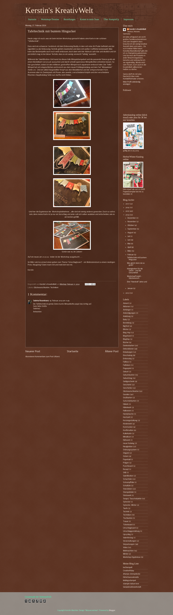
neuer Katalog (128, 443)
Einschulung (127, 355)
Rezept (126, 469)
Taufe (125, 508)
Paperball (126, 460)
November (132, 222)
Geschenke (127, 388)
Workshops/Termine (50, 19)
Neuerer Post (32, 351)
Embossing (127, 359)
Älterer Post (112, 351)
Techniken (54, 288)
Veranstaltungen (129, 541)
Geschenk (127, 385)
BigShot (126, 326)
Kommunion (128, 427)
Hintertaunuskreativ (131, 577)
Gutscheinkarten (129, 401)
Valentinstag (128, 538)
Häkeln (125, 404)
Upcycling (127, 534)
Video (125, 548)
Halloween (127, 411)
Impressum (129, 19)
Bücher (126, 342)
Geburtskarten (129, 375)
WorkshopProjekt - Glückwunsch (134, 277)
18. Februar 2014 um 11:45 (59, 301)
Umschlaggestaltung (131, 531)
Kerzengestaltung (130, 421)
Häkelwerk (127, 407)
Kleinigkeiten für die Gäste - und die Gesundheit (135, 271)
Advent (126, 303)
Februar (131, 255)
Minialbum (127, 437)
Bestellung (127, 323)
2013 (128, 293)
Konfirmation (128, 430)
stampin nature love (131, 584)
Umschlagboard (129, 528)
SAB (124, 473)
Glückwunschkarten (42, 288)
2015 (128, 211)
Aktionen (126, 307)
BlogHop (126, 339)
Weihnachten (128, 551)
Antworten (37, 312)
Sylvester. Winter (129, 505)
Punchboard (128, 466)
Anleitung (127, 316)
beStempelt (127, 567)
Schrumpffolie (128, 482)
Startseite (32, 19)
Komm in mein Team (89, 19)
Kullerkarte (127, 434)
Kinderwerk (127, 424)
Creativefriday (128, 571)
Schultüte (127, 486)
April (129, 247)
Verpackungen (128, 544)
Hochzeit (126, 417)
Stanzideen (127, 489)
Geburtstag (127, 378)
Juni (129, 240)
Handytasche (128, 414)
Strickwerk (127, 495)
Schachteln (127, 479)
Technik (126, 512)
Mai (129, 244)
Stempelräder (128, 492)
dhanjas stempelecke (131, 574)
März (130, 251)
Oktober (131, 225)
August (131, 233)
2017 (128, 204)
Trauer (125, 521)
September (132, 229)
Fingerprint (127, 368)
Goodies (126, 395)
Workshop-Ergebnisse (131, 557)
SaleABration (128, 476)
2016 (128, 208)
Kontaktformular (129, 79)
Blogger (112, 610)
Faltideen (126, 365)
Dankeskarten (128, 346)
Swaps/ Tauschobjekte (132, 499)
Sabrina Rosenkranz (41, 301)
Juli (129, 236)
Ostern (125, 456)
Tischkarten (127, 518)
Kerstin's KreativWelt (59, 10)
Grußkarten (127, 398)
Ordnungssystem (130, 450)
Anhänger (127, 310)
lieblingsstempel (129, 580)
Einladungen (128, 352)
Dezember (132, 218)
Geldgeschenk (128, 381)
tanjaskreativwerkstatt (132, 587)
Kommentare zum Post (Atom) (47, 357)
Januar (130, 288)
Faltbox (126, 362)
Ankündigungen (129, 313)
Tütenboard (127, 525)
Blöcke (125, 329)
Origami (126, 453)
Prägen (126, 463)
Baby (125, 320)
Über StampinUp (111, 19)
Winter (125, 554)
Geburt (126, 372)
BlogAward (127, 336)
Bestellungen (69, 19)
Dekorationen (128, 349)
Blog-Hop (126, 333)
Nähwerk (126, 440)
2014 (128, 215)
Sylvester (126, 502)
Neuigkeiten (128, 447)
